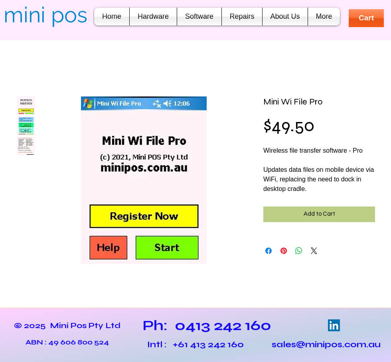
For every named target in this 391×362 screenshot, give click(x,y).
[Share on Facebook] (268, 251)
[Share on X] (314, 251)
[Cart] (366, 18)
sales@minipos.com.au (326, 344)
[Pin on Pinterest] (283, 251)
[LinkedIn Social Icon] (334, 325)
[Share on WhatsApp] (299, 251)
